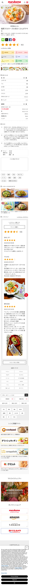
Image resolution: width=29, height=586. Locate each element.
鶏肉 (14, 409)
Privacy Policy (4, 573)
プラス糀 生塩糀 (5, 109)
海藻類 (4, 413)
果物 (3, 417)
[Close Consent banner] (27, 547)
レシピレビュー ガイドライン (22, 217)
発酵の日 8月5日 (13, 181)
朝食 (10, 177)
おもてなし (20, 174)
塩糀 (9, 174)
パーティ (4, 177)
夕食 (20, 177)
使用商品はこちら (14, 26)
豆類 (22, 413)
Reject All (14, 579)
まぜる (10, 153)
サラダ (10, 151)
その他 (14, 417)
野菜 (10, 154)
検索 (2, 2)
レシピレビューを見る (6, 48)
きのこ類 (16, 413)
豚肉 (9, 409)
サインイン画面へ (14, 227)
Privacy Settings (14, 576)
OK (14, 583)
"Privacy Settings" (5, 565)
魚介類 (20, 409)
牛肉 (3, 409)
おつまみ (4, 181)
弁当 (14, 174)
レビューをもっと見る (14, 362)
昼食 (15, 177)
